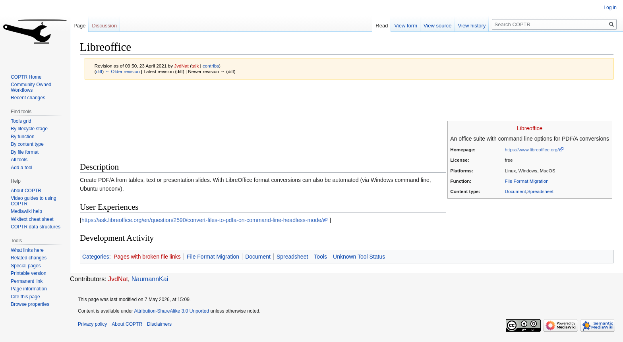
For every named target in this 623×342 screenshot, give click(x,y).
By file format (25, 152)
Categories (95, 256)
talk (195, 65)
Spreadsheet (540, 191)
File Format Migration (527, 181)
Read (381, 26)
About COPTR (26, 190)
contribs (211, 65)
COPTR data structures (35, 227)
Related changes (28, 258)
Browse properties (30, 304)
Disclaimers (159, 324)
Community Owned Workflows (31, 87)
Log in (610, 7)
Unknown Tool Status (359, 256)
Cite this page (25, 296)
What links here (27, 250)
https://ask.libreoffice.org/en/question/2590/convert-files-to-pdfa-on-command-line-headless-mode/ (202, 220)
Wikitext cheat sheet (32, 219)
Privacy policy (92, 324)
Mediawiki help (26, 211)
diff (99, 71)
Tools (320, 256)
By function (22, 136)
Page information (29, 289)
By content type (27, 144)
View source (438, 26)
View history (472, 26)
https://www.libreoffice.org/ (532, 149)
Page (79, 26)
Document (515, 191)
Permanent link (27, 281)
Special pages (26, 266)
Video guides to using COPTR (33, 201)
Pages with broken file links (147, 256)
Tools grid (21, 121)
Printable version (28, 273)
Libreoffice (529, 128)
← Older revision (122, 71)
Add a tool (21, 167)
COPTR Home (26, 77)
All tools (19, 159)
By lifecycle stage (29, 128)
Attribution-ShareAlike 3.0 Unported (171, 311)
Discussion (104, 26)
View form (405, 26)
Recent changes (28, 97)
